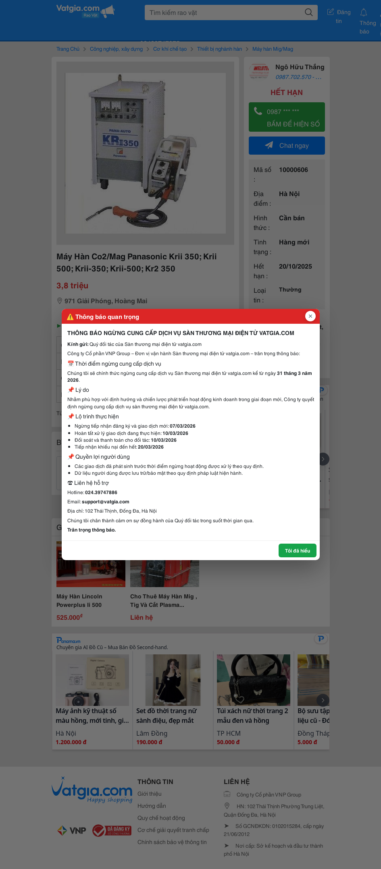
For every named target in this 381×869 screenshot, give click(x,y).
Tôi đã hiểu (297, 550)
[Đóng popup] (310, 316)
